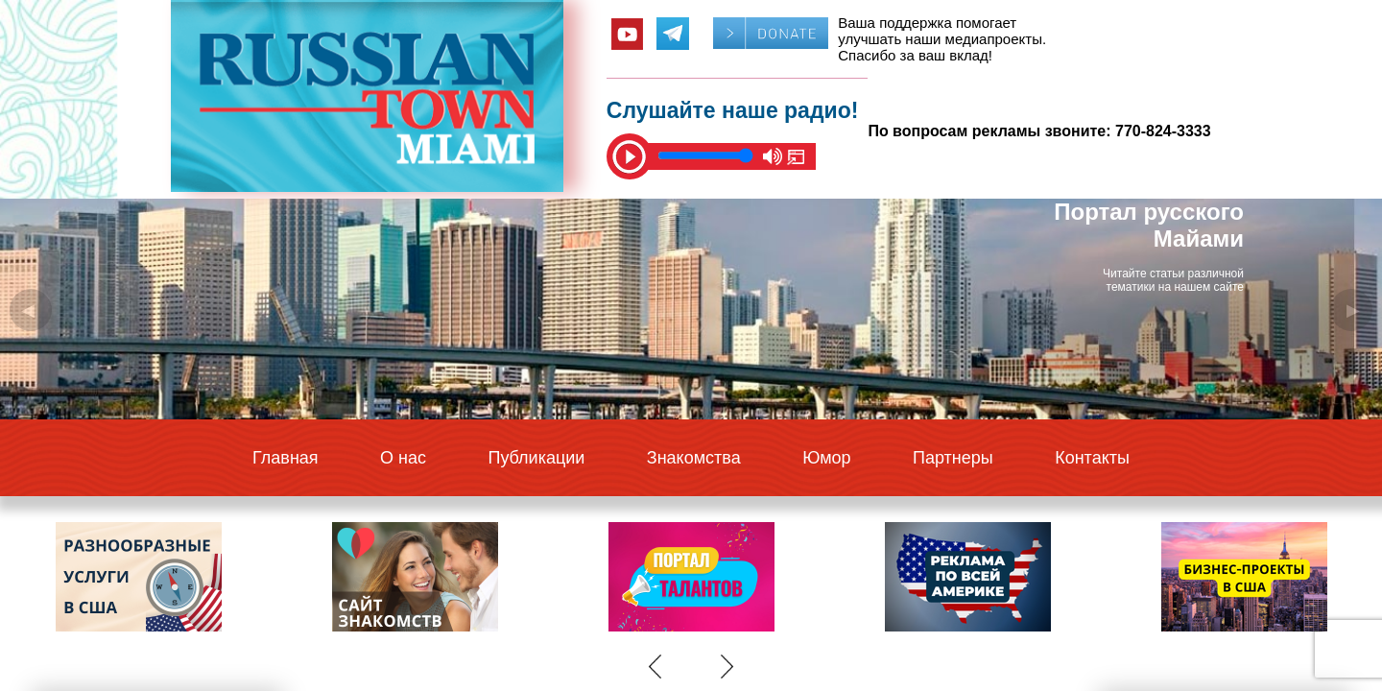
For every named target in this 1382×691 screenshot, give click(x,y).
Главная (285, 457)
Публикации (536, 457)
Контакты (1092, 457)
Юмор (826, 457)
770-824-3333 (1163, 131)
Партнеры (953, 457)
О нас (403, 457)
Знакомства (694, 457)
